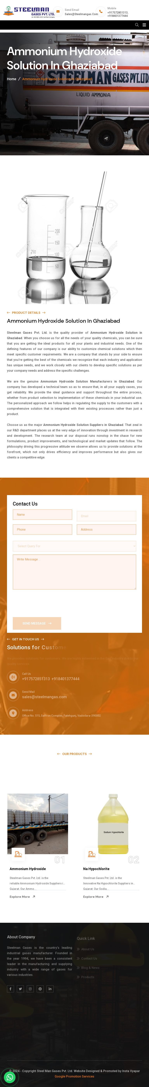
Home (11, 80)
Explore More (22, 896)
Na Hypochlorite (96, 869)
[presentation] (42, 602)
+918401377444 (117, 15)
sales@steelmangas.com (81, 14)
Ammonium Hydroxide (28, 869)
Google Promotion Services (74, 1076)
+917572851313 (117, 12)
